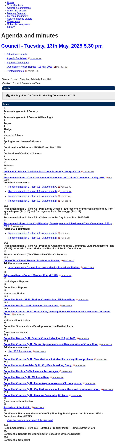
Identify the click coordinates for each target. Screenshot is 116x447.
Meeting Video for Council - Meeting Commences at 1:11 (43, 95)
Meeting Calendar (16, 13)
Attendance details (17, 54)
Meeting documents (17, 16)
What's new (13, 21)
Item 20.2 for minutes (27, 351)
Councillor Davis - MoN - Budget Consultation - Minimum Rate (46, 299)
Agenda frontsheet (24, 58)
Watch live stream (16, 10)
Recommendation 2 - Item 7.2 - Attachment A (39, 196)
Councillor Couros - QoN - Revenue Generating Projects (43, 395)
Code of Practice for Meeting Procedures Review (39, 260)
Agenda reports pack (18, 62)
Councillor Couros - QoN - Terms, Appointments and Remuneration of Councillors (58, 344)
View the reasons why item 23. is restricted (30, 420)
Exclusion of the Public (24, 407)
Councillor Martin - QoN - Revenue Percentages (38, 371)
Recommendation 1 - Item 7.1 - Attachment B (40, 191)
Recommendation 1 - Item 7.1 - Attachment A (39, 186)
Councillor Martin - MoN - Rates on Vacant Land (38, 305)
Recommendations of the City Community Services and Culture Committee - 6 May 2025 (58, 178)
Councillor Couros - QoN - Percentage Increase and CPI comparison (49, 383)
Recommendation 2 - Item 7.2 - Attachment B (40, 200)
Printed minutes (23, 71)
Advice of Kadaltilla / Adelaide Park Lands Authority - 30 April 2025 (49, 171)
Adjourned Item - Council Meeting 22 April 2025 (38, 275)
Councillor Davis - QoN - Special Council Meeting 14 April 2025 (46, 338)
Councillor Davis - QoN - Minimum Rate (34, 377)
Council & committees (19, 8)
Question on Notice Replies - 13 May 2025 (37, 66)
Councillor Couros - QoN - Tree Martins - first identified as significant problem (55, 359)
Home (10, 2)
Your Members (15, 5)
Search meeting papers (19, 18)
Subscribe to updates (18, 24)
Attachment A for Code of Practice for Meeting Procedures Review (51, 267)
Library (11, 27)
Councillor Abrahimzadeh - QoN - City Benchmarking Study (44, 365)
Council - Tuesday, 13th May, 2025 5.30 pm (52, 46)
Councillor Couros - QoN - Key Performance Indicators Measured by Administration (58, 389)
